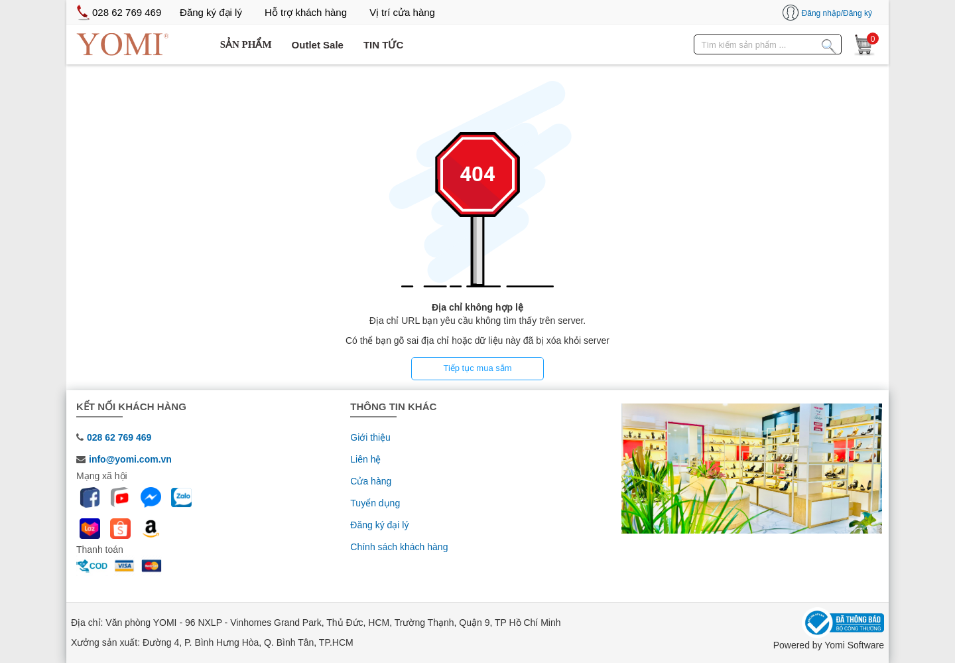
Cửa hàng (370, 481)
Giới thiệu (370, 437)
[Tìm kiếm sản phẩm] (829, 43)
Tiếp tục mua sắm (477, 368)
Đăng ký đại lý (379, 525)
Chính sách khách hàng (399, 547)
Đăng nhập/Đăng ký (837, 13)
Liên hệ (365, 459)
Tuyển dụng (375, 503)
